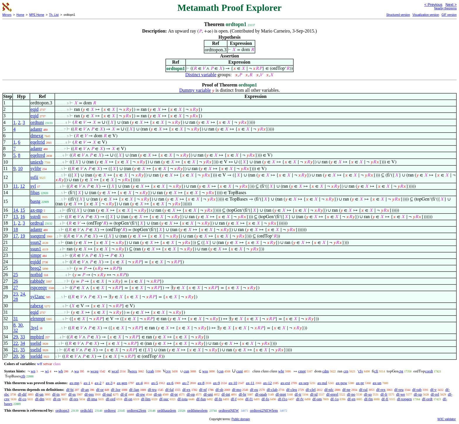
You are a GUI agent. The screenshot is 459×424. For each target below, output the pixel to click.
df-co (22, 399)
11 (15, 186)
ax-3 (109, 383)
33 (22, 336)
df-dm (39, 399)
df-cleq (291, 389)
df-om (317, 399)
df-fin (368, 399)
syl (33, 186)
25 (15, 274)
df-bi (69, 389)
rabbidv (37, 281)
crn (345, 371)
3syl (34, 327)
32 (15, 330)
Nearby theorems (445, 8)
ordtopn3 (62, 410)
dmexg (36, 135)
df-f (234, 399)
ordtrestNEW (229, 410)
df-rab (417, 389)
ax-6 (170, 383)
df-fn (218, 399)
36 (22, 356)
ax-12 (267, 383)
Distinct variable (200, 74)
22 (15, 343)
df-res (73, 399)
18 (15, 229)
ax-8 (201, 383)
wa (76, 371)
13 (15, 216)
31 (15, 318)
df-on (128, 399)
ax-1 (87, 383)
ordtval (37, 223)
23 (15, 293)
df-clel (311, 389)
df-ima (92, 399)
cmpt (302, 371)
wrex (133, 371)
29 (15, 336)
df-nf (203, 389)
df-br (242, 394)
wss (205, 371)
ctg (400, 371)
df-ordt (427, 399)
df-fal (169, 389)
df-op (190, 394)
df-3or (116, 389)
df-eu (254, 389)
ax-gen (122, 383)
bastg (35, 201)
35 (22, 349)
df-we (400, 394)
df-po (351, 394)
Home (20, 14)
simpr (35, 255)
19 (22, 235)
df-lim (146, 399)
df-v (433, 389)
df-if (124, 394)
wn (33, 371)
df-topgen (404, 399)
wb (60, 371)
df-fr (384, 394)
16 (22, 216)
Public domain (241, 419)
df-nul (107, 394)
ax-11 (250, 383)
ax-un (377, 383)
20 (15, 356)
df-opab (261, 394)
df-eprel (332, 394)
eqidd (35, 261)
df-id (313, 394)
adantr (36, 129)
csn (220, 371)
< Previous (433, 4)
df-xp (418, 394)
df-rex (381, 389)
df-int (226, 394)
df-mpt (280, 394)
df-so (368, 394)
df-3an (134, 389)
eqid (34, 109)
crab (151, 371)
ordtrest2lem (136, 410)
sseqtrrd (37, 235)
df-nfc (329, 389)
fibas (35, 192)
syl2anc (37, 296)
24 (22, 293)
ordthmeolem (197, 410)
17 (15, 235)
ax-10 (233, 383)
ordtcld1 (86, 410)
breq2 (35, 268)
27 (15, 287)
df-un (39, 394)
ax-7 (185, 383)
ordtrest (110, 410)
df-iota (182, 399)
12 (22, 186)
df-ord (110, 399)
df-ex (186, 389)
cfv (360, 371)
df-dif (22, 394)
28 (15, 299)
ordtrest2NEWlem (264, 410)
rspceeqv (38, 287)
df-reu (399, 389)
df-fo (265, 399)
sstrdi (35, 216)
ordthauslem (166, 410)
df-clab (272, 389)
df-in (55, 394)
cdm (325, 371)
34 (22, 343)
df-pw (140, 394)
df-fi (384, 399)
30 (20, 325)
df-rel (435, 394)
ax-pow (341, 383)
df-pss (89, 394)
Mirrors (6, 14)
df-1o (334, 399)
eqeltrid (37, 142)
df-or (100, 389)
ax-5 (154, 383)
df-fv (300, 399)
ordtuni (37, 122)
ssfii (34, 177)
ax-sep (304, 383)
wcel (115, 371)
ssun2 (35, 242)
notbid (36, 274)
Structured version (398, 14)
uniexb (36, 162)
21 (15, 349)
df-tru (152, 389)
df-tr (298, 394)
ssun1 (35, 248)
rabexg (36, 305)
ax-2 (98, 383)
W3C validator (446, 419)
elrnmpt (37, 318)
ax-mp (36, 210)
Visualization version (425, 14)
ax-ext (285, 383)
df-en (351, 399)
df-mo (236, 389)
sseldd (36, 356)
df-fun (201, 399)
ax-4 (139, 383)
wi (47, 371)
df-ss (72, 394)
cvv (168, 371)
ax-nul (322, 383)
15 (22, 210)
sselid (35, 343)
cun (186, 371)
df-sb (219, 389)
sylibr (35, 168)
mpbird (37, 336)
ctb (22, 376)
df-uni (208, 394)
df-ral (363, 389)
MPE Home (36, 14)
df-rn (57, 399)
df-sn (158, 394)
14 (15, 210)
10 (20, 168)
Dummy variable (195, 90)
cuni (239, 371)
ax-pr (360, 383)
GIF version (449, 14)
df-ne (346, 389)
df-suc (164, 399)
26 (15, 281)
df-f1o (282, 399)
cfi (376, 371)
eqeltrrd (37, 155)
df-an (85, 389)
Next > (451, 4)
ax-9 (216, 383)
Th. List (54, 14)
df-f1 (249, 399)
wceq (94, 371)
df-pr (174, 394)
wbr (281, 371)
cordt (429, 371)
